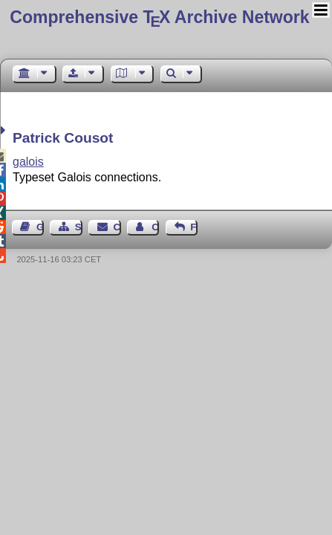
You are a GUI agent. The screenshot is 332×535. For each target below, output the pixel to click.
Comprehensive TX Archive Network (159, 17)
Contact (117, 227)
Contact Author (155, 227)
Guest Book (40, 227)
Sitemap (78, 227)
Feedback (194, 227)
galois (28, 161)
